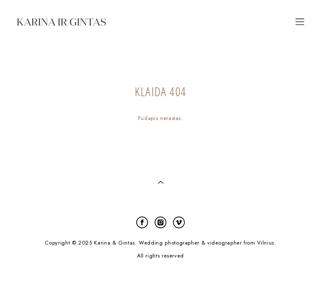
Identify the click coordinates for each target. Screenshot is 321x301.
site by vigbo (160, 281)
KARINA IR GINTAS (61, 22)
